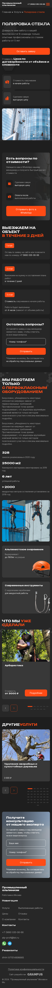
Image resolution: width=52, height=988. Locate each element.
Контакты (23, 919)
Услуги (5, 908)
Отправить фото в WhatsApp (26, 211)
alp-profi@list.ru (10, 937)
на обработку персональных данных (24, 361)
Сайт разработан (26, 974)
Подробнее (36, 693)
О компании (9, 919)
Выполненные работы (30, 908)
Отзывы (22, 913)
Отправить (26, 351)
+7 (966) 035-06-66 (36, 4)
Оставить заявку (26, 51)
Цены (5, 913)
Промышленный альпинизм (11, 4)
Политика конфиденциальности (26, 969)
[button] (5, 708)
